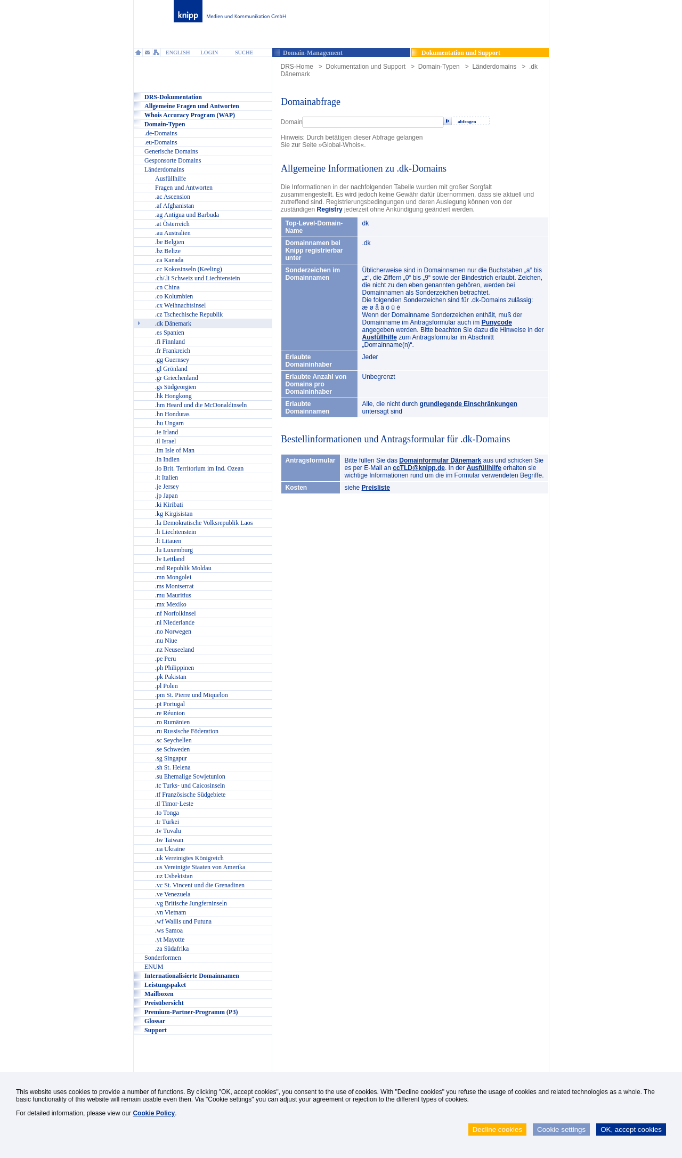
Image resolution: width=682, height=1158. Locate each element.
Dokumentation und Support (365, 66)
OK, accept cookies (631, 1129)
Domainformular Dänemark (440, 460)
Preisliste (376, 487)
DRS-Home (297, 66)
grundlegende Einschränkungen (468, 404)
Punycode (497, 322)
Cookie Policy (154, 1113)
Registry (330, 209)
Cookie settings (561, 1129)
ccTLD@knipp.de (419, 468)
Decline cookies (497, 1129)
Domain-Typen (439, 66)
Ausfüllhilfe (379, 337)
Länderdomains (494, 66)
